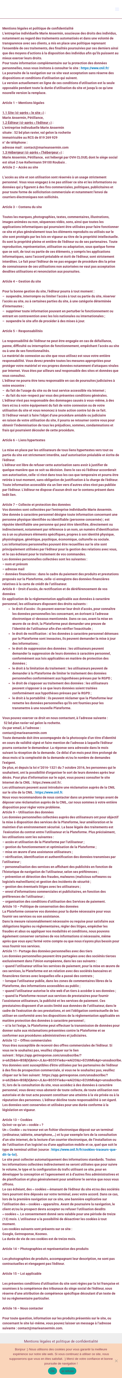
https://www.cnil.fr (48, 792)
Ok (52, 1371)
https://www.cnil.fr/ (95, 68)
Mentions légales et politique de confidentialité (61, 1341)
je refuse (68, 1371)
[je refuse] (116, 1360)
